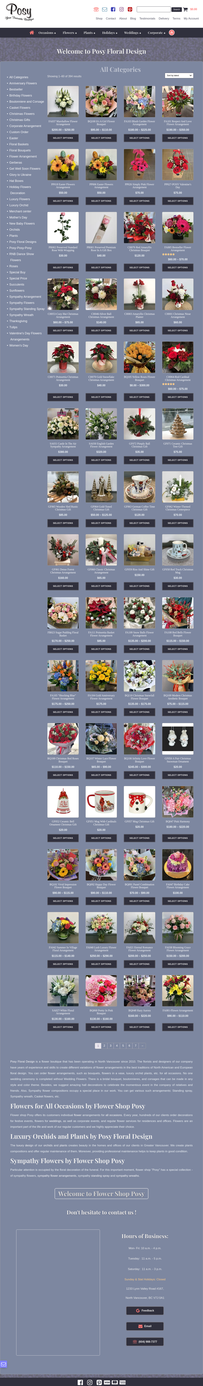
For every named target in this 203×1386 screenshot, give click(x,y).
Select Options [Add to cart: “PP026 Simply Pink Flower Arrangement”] (139, 201)
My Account (191, 18)
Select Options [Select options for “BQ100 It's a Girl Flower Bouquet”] (101, 138)
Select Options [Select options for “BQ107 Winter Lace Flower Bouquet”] (101, 780)
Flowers (70, 32)
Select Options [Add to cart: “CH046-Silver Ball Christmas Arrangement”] (101, 332)
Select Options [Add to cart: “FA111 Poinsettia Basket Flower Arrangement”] (101, 653)
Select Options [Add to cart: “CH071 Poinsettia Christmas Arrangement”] (63, 399)
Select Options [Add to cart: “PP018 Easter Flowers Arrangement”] (63, 201)
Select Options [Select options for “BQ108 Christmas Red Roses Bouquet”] (63, 780)
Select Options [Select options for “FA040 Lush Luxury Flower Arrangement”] (101, 970)
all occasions (113, 1121)
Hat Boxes (16, 180)
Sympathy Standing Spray (26, 308)
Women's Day (18, 345)
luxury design (24, 1151)
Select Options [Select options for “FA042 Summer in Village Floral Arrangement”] (63, 970)
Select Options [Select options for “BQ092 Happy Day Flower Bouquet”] (101, 906)
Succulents (16, 284)
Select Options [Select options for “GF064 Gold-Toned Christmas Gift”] (101, 526)
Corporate (156, 32)
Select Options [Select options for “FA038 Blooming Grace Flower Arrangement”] (178, 970)
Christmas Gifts (19, 119)
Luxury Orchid (18, 205)
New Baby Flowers (22, 223)
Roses (13, 266)
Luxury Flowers (19, 199)
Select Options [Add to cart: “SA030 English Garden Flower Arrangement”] (101, 462)
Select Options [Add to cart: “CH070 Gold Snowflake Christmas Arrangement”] (101, 399)
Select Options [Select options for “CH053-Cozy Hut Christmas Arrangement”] (63, 332)
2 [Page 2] (104, 1052)
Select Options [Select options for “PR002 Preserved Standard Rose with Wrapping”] (63, 268)
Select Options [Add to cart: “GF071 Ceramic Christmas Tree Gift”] (178, 462)
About (123, 18)
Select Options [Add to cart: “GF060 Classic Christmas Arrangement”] (101, 589)
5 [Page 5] (123, 1052)
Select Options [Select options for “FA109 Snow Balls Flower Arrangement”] (139, 653)
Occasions (47, 32)
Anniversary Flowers (23, 83)
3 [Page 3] (111, 1052)
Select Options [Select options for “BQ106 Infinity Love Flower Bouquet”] (139, 780)
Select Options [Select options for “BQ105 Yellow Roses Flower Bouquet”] (139, 399)
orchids (48, 1151)
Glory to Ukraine (20, 174)
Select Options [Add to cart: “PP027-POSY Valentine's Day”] (178, 201)
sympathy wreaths (128, 1181)
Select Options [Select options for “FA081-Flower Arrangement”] (178, 1033)
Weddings (132, 32)
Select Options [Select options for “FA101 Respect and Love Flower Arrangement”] (178, 138)
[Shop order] (179, 75)
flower (77, 1121)
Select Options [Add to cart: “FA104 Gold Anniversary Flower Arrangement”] (101, 716)
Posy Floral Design (22, 1068)
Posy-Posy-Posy (20, 247)
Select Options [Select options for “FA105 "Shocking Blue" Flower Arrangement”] (63, 716)
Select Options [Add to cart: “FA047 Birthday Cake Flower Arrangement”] (178, 906)
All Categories (18, 77)
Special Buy (17, 272)
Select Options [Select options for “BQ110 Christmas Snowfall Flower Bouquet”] (139, 716)
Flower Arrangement (23, 156)
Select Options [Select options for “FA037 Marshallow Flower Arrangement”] (63, 138)
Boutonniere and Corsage (26, 101)
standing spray (101, 1181)
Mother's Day (18, 217)
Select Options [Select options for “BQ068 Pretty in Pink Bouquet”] (101, 1033)
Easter (13, 138)
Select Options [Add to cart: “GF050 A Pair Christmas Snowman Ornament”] (178, 780)
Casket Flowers (19, 107)
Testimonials (147, 18)
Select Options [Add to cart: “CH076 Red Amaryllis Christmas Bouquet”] (139, 268)
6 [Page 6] (129, 1052)
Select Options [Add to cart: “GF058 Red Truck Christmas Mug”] (178, 589)
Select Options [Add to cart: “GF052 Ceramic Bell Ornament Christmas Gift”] (63, 843)
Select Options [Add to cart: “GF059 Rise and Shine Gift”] (139, 589)
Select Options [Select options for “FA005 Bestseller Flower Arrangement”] (178, 268)
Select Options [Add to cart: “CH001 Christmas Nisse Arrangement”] (178, 332)
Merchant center (20, 211)
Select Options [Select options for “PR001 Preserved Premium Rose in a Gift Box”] (101, 268)
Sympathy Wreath (21, 314)
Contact (111, 18)
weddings (55, 1127)
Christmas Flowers (21, 113)
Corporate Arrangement (25, 125)
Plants (89, 32)
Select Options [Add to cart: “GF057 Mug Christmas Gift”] (139, 843)
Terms (177, 18)
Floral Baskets (19, 144)
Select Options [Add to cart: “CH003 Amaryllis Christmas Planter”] (139, 332)
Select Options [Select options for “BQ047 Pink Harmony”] (178, 843)
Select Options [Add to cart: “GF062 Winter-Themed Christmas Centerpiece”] (178, 526)
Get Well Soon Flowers (24, 168)
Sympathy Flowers (21, 302)
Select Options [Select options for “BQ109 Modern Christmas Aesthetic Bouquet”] (178, 716)
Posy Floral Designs (22, 241)
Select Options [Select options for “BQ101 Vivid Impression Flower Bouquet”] (63, 906)
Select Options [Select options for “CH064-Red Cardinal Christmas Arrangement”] (178, 399)
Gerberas (15, 162)
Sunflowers (16, 290)
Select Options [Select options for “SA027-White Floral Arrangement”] (63, 1033)
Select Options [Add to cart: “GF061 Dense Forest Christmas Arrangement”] (63, 589)
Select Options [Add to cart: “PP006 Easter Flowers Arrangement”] (101, 201)
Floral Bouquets (20, 150)
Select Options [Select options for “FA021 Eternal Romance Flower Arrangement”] (139, 970)
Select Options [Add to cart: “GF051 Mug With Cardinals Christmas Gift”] (101, 843)
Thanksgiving (18, 320)
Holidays (109, 32)
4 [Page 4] (117, 1052)
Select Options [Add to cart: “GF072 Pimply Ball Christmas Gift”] (139, 462)
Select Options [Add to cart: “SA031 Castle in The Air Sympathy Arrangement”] (63, 462)
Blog (133, 18)
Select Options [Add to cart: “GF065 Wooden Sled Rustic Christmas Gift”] (63, 526)
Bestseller (16, 89)
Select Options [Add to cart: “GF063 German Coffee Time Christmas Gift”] (139, 526)
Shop (99, 18)
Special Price (18, 278)
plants (64, 1151)
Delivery (164, 18)
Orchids (14, 229)
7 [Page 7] (136, 1052)
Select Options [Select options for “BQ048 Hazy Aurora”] (139, 1033)
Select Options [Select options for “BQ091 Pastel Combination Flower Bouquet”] (139, 906)
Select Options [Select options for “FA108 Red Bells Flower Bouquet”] (178, 653)
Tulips (13, 327)
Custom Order (18, 131)
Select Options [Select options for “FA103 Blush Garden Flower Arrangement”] (139, 138)
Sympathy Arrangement (25, 296)
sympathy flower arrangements (57, 1181)
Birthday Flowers (20, 95)
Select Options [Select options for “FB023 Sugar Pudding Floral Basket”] (63, 653)
